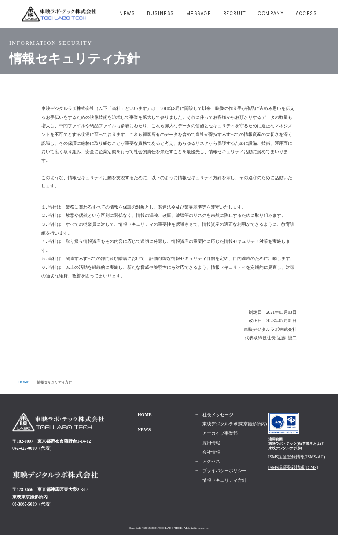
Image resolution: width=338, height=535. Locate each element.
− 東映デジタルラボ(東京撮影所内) (231, 424)
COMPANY (270, 13)
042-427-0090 (24, 448)
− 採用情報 (207, 443)
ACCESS (306, 13)
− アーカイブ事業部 (216, 433)
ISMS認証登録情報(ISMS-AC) (296, 456)
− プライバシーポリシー (220, 471)
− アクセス (207, 461)
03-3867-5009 (24, 504)
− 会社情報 (207, 452)
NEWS (127, 13)
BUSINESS (160, 13)
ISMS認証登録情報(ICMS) (293, 467)
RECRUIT (234, 13)
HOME (23, 382)
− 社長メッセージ (214, 415)
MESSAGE (198, 13)
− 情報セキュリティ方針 (220, 480)
